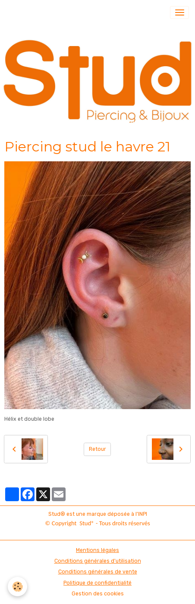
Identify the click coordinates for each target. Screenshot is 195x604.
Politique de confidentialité (97, 583)
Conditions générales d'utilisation (97, 561)
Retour (97, 449)
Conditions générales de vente (97, 572)
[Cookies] (17, 586)
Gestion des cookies (98, 594)
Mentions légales (97, 550)
